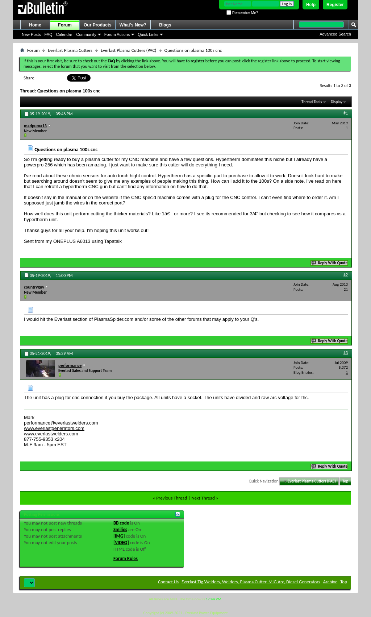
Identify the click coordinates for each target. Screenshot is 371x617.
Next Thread (203, 498)
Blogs (165, 25)
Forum (64, 25)
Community (86, 34)
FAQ (49, 34)
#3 (345, 352)
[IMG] (119, 536)
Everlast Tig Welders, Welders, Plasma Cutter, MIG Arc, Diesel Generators (251, 581)
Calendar (64, 34)
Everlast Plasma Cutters (70, 50)
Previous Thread (171, 498)
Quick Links (148, 34)
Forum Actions (117, 34)
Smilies (120, 529)
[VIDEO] (121, 542)
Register (335, 4)
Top (345, 481)
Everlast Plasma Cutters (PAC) (128, 50)
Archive (330, 581)
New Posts (31, 34)
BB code (121, 523)
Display (336, 101)
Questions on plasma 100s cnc (68, 91)
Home (35, 25)
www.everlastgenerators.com (54, 428)
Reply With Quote (329, 263)
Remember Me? (242, 13)
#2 (345, 274)
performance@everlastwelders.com (61, 423)
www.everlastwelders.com (51, 433)
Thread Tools (311, 101)
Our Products (98, 25)
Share (29, 77)
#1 (345, 113)
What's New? (133, 25)
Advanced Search (335, 34)
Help (311, 4)
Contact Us (168, 581)
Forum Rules (125, 558)
